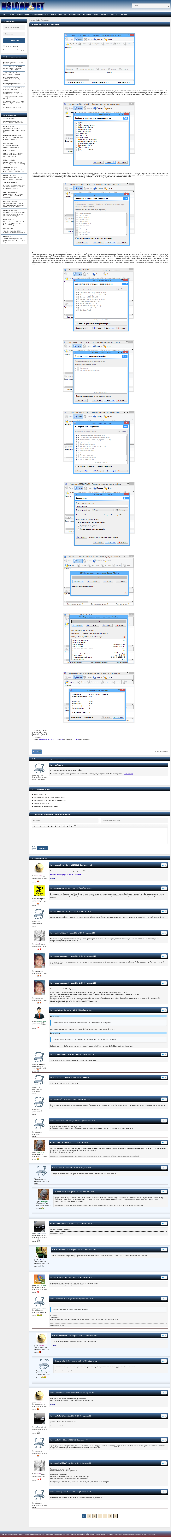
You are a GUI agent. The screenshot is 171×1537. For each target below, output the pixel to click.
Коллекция (87, 14)
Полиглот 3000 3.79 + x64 (41, 803)
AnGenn (60, 1010)
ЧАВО (113, 14)
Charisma (62, 1250)
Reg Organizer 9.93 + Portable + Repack (13, 97)
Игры (96, 14)
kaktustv (60, 1299)
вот (74, 989)
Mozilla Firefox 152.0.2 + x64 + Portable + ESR (13, 63)
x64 (61, 739)
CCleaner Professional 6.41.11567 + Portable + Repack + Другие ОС (13, 79)
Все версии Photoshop (40, 14)
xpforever (60, 1277)
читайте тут (128, 774)
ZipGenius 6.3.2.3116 (40, 794)
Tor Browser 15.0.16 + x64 (13, 107)
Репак (12, 14)
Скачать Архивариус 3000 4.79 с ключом (65, 874)
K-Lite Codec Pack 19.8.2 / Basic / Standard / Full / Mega (13, 88)
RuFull (59, 1223)
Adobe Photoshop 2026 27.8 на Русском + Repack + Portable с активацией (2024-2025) (13, 68)
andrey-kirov (61, 1492)
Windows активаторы (58, 14)
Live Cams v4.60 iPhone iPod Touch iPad (46, 806)
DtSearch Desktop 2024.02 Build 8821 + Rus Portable (49, 797)
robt (60, 1168)
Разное (103, 14)
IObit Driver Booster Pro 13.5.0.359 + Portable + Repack (12, 93)
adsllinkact (61, 865)
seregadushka (62, 956)
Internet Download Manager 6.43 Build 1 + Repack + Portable (13, 73)
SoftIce (59, 1440)
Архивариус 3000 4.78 (46, 739)
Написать (123, 14)
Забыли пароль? (8, 50)
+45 (37, 751)
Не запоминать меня (12, 46)
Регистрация (21, 50)
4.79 (57, 739)
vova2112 (60, 888)
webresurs (61, 1054)
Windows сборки (23, 14)
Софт (5, 14)
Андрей (60, 911)
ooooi (59, 1077)
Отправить (42, 848)
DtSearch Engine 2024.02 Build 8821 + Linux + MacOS (50, 800)
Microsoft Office (74, 14)
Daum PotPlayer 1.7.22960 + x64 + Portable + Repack (14, 84)
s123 (59, 1142)
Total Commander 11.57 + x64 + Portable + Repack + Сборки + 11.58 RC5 (14, 103)
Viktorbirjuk (61, 933)
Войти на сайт (14, 40)
